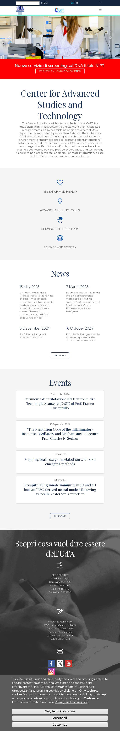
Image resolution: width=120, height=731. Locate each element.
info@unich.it (63, 621)
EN (72, 3)
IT (77, 3)
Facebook (51, 663)
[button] (9, 37)
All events (60, 516)
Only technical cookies (60, 716)
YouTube (68, 663)
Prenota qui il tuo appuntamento (60, 71)
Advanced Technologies (60, 210)
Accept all (60, 722)
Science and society (60, 247)
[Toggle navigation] (101, 3)
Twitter (60, 663)
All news (60, 355)
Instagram (51, 671)
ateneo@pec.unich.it (63, 625)
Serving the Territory (60, 228)
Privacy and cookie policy (72, 706)
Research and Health (60, 191)
